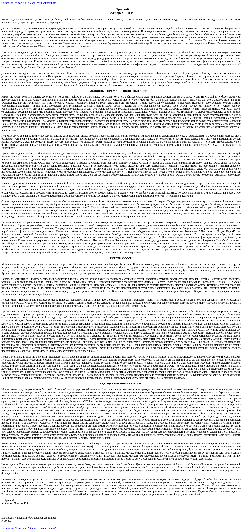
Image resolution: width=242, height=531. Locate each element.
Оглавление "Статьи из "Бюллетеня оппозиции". (28, 2)
